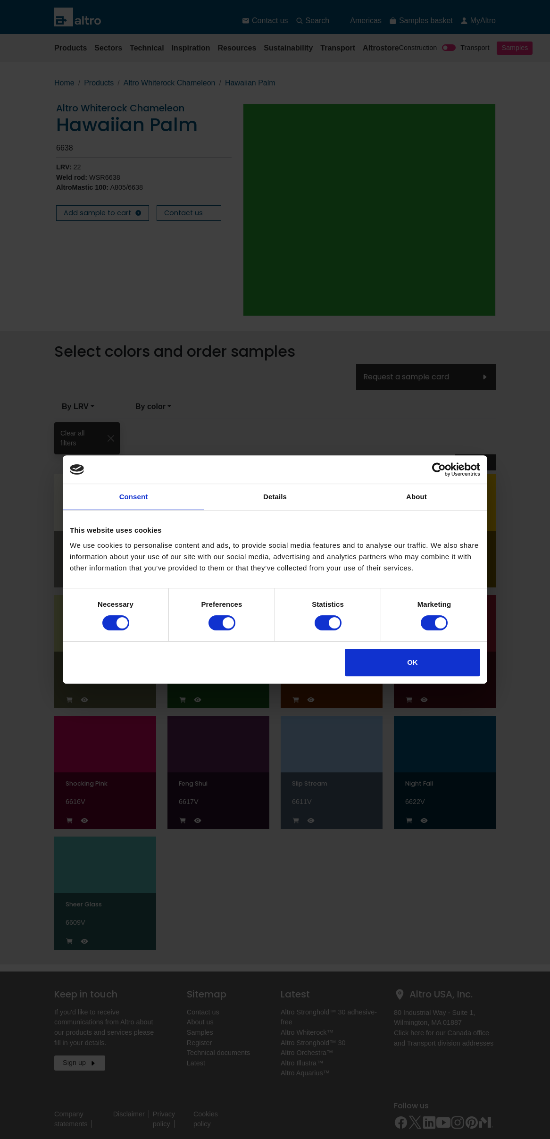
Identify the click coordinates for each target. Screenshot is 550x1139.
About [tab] (416, 497)
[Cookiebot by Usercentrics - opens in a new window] (439, 469)
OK (412, 662)
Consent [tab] (133, 497)
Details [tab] (275, 497)
